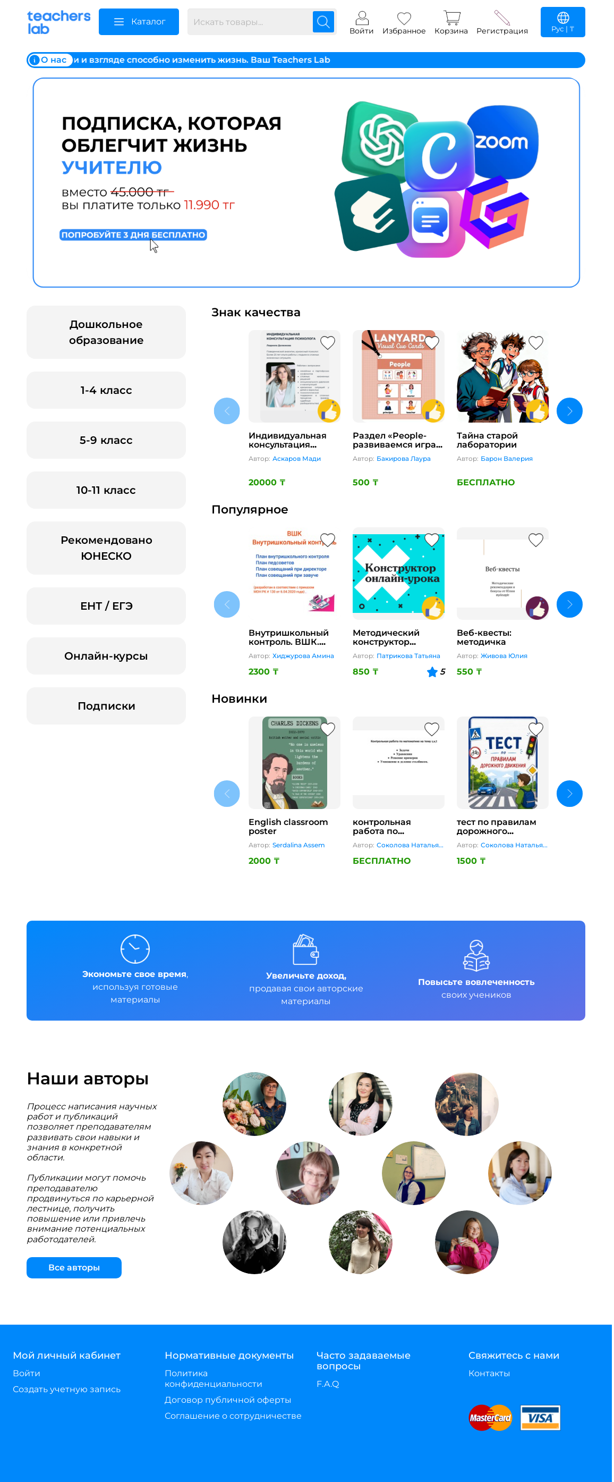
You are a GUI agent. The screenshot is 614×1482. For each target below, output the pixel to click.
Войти (26, 1373)
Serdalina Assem (298, 845)
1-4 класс (106, 390)
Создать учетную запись (67, 1389)
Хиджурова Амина (303, 656)
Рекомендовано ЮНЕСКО (106, 548)
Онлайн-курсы (106, 656)
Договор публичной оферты (228, 1400)
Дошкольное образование (106, 332)
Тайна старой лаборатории (487, 440)
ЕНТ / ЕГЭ (106, 606)
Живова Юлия (504, 656)
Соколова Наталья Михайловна (408, 845)
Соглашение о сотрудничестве (233, 1416)
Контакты (489, 1373)
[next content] (570, 411)
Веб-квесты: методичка (484, 637)
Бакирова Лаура (404, 458)
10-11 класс (106, 490)
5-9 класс (106, 440)
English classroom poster (288, 827)
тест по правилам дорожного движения (496, 831)
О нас (47, 60)
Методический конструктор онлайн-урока (386, 642)
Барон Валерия (507, 458)
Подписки (106, 706)
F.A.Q (328, 1384)
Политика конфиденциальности (213, 1378)
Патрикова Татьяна (408, 656)
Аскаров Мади (296, 458)
